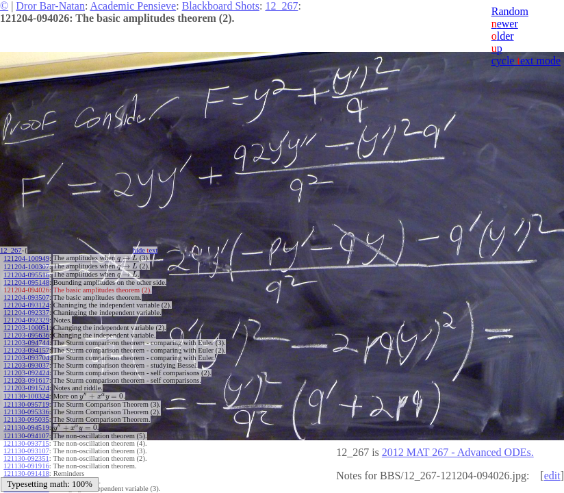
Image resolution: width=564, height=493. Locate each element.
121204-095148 (26, 280)
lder (502, 36)
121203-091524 (26, 386)
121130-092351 (26, 453)
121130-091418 (26, 468)
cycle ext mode (526, 60)
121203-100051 (26, 325)
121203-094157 (26, 348)
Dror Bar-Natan (50, 6)
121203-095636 (26, 333)
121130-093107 (26, 446)
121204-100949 (26, 258)
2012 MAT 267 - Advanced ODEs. (458, 452)
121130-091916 (26, 461)
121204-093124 (26, 303)
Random (509, 11)
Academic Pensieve (133, 6)
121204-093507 (26, 295)
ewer (504, 23)
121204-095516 (26, 273)
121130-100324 (26, 393)
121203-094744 (26, 340)
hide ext (149, 250)
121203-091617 (26, 378)
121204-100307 (26, 265)
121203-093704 (26, 355)
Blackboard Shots (220, 6)
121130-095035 (26, 416)
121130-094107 (26, 431)
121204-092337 (26, 310)
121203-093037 (26, 363)
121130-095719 (26, 401)
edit (552, 475)
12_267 (281, 6)
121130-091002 (26, 476)
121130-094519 (26, 423)
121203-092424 (26, 371)
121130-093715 (26, 438)
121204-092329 (26, 318)
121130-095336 (26, 408)
